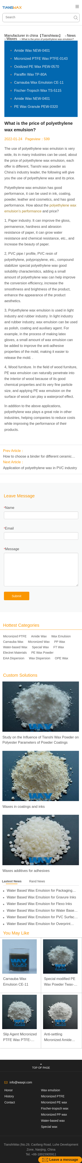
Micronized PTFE (14, 636)
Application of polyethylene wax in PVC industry (40, 468)
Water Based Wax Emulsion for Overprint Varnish (38, 924)
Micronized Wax (39, 641)
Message (12, 549)
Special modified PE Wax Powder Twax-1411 (59, 982)
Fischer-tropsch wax (54, 1108)
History (9, 1096)
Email (9, 528)
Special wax (49, 1126)
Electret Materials (15, 652)
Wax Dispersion (39, 658)
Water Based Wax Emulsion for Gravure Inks (41, 897)
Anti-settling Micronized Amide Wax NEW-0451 (58, 1037)
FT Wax (58, 647)
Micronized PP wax (54, 1114)
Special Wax (40, 647)
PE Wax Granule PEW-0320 (36, 106)
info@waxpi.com (21, 1082)
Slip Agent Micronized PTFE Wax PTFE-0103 (20, 1037)
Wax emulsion (50, 1090)
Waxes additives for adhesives (26, 871)
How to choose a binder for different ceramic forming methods (37, 457)
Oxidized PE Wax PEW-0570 (36, 66)
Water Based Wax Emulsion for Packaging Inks (39, 891)
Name (9, 508)
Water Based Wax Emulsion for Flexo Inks (39, 904)
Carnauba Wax (13, 641)
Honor (8, 1090)
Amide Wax (39, 636)
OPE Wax (61, 658)
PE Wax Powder (42, 652)
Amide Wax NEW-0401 (32, 50)
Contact (9, 1102)
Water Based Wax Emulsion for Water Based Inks (41, 911)
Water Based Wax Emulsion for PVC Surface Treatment (41, 917)
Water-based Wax (15, 647)
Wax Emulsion (61, 636)
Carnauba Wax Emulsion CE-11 (39, 82)
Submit (16, 596)
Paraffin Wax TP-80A (30, 74)
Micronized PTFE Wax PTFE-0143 (41, 58)
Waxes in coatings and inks (23, 806)
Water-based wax (53, 1120)
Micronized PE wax (54, 1102)
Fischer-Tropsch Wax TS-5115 (37, 90)
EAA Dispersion (13, 658)
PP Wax (59, 641)
